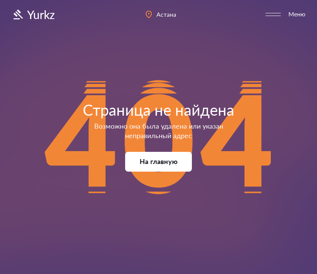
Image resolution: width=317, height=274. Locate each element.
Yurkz (33, 14)
